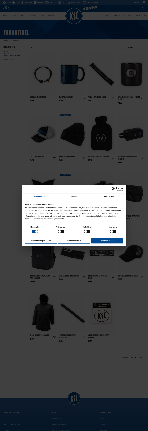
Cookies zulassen (107, 241)
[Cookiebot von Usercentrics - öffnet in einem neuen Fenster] (113, 189)
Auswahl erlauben (74, 241)
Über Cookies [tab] (108, 196)
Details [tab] (74, 196)
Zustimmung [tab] (39, 196)
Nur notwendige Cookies (41, 241)
